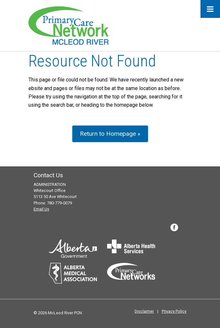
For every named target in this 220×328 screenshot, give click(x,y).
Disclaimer (144, 311)
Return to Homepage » (110, 133)
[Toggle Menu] (210, 9)
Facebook (174, 227)
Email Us (41, 209)
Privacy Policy (174, 311)
